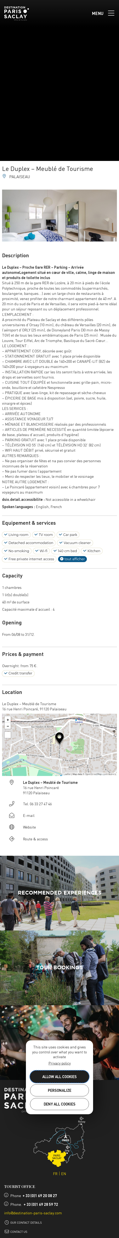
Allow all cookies (59, 1076)
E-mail (28, 815)
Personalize (59, 1090)
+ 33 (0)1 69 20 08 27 (40, 1195)
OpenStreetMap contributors (100, 774)
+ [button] (8, 719)
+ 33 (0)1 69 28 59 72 (41, 1204)
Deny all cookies (59, 1104)
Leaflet (67, 774)
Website (29, 827)
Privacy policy (60, 1063)
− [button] (8, 726)
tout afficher (72, 559)
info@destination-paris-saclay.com (33, 1212)
